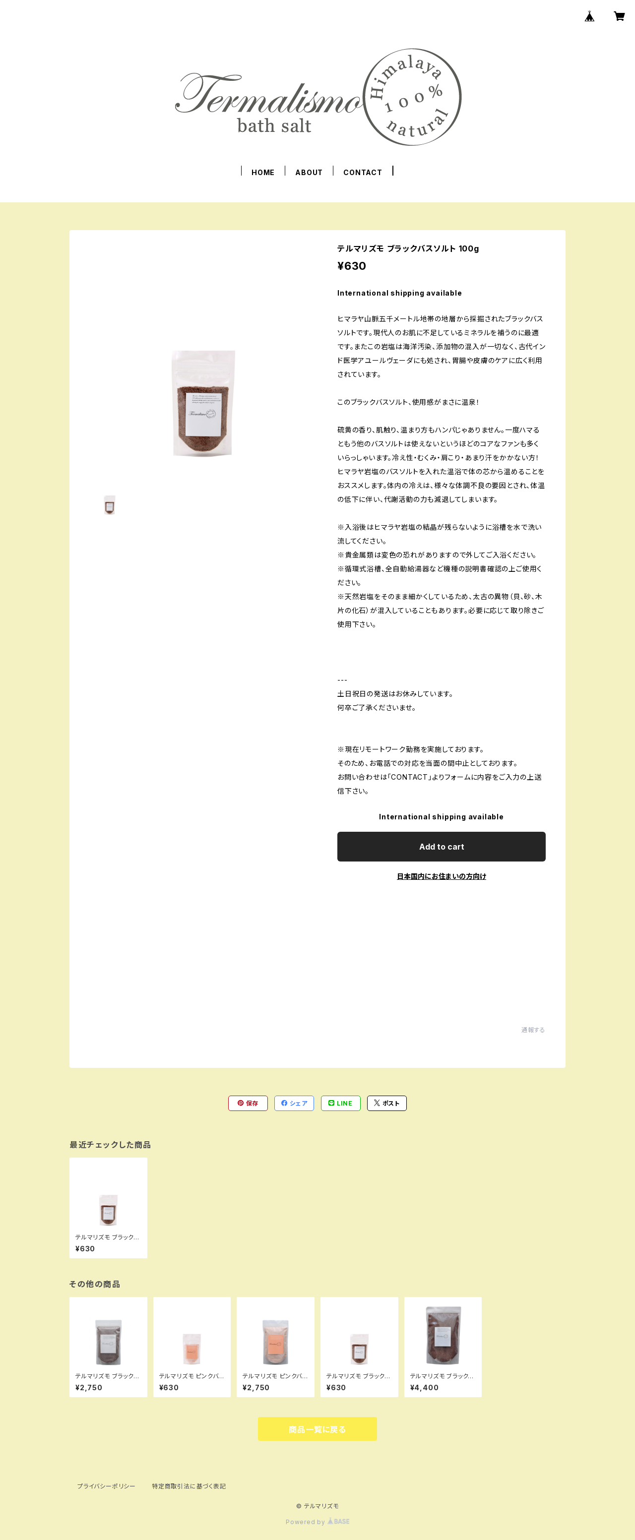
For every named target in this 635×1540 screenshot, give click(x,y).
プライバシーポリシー (106, 1486)
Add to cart (441, 847)
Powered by (317, 1522)
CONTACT (362, 172)
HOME (263, 172)
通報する (533, 1030)
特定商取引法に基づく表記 (189, 1486)
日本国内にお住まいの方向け (441, 876)
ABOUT (309, 172)
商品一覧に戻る (317, 1429)
